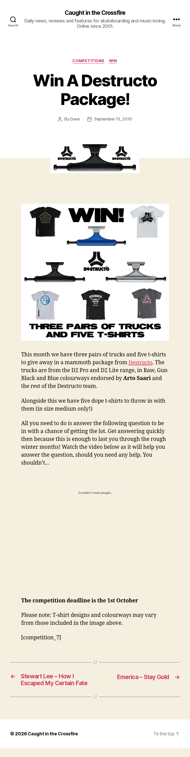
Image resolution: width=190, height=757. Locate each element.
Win (114, 61)
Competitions (88, 61)
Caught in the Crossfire (95, 13)
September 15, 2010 (113, 119)
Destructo (141, 363)
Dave (74, 119)
